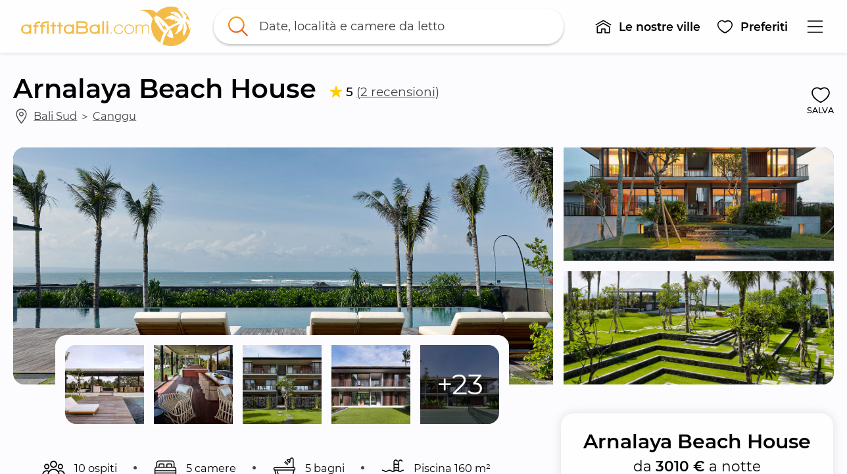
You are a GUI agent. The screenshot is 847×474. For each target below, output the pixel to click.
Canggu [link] (114, 115)
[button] (647, 26)
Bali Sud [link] (55, 115)
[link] (106, 26)
